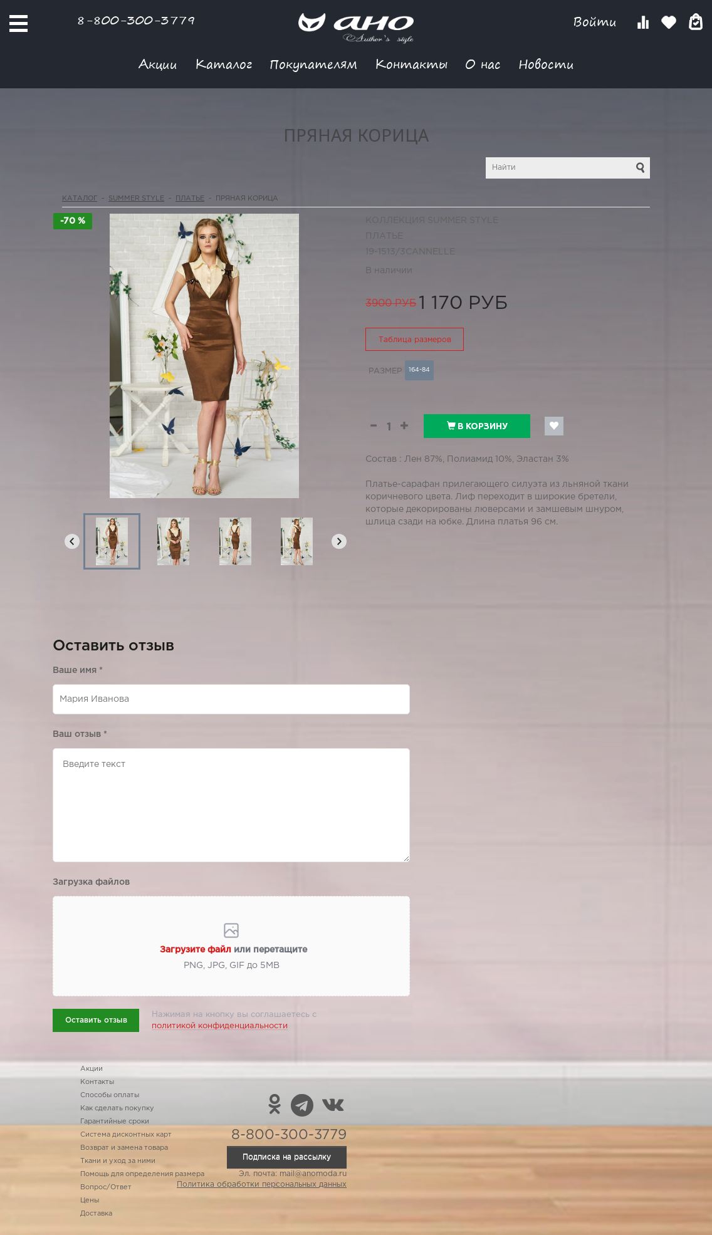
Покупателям (313, 63)
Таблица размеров (415, 339)
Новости (546, 63)
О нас (483, 63)
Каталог (223, 63)
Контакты (411, 63)
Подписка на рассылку (287, 1157)
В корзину (477, 426)
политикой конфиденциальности (220, 1026)
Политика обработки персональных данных (262, 1184)
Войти (597, 21)
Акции (158, 63)
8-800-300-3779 (136, 19)
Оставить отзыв (96, 1020)
